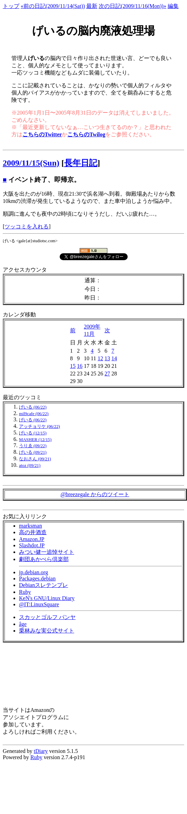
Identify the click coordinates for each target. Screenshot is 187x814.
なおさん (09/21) (35, 459)
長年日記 (80, 162)
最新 (91, 6)
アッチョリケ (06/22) (39, 426)
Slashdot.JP (32, 545)
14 (114, 358)
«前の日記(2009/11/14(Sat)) (53, 6)
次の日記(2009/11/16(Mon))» (132, 6)
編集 (173, 6)
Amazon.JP (31, 539)
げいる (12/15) (33, 433)
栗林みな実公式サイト (46, 631)
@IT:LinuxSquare (39, 604)
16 (79, 366)
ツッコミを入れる (26, 226)
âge (23, 624)
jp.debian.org (33, 572)
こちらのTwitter (42, 134)
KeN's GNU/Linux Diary (47, 598)
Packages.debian (37, 578)
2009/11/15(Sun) (31, 162)
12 (100, 358)
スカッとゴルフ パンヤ (47, 617)
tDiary (41, 751)
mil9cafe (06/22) (34, 413)
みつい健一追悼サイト (46, 552)
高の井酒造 (33, 532)
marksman (30, 526)
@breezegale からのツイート (94, 494)
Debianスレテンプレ (43, 585)
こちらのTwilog (86, 134)
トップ (11, 6)
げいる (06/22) (33, 407)
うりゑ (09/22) (33, 445)
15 (73, 366)
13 (107, 358)
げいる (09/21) (33, 452)
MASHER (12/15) (35, 439)
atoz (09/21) (29, 465)
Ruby (25, 592)
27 (107, 373)
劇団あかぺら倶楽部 (44, 559)
